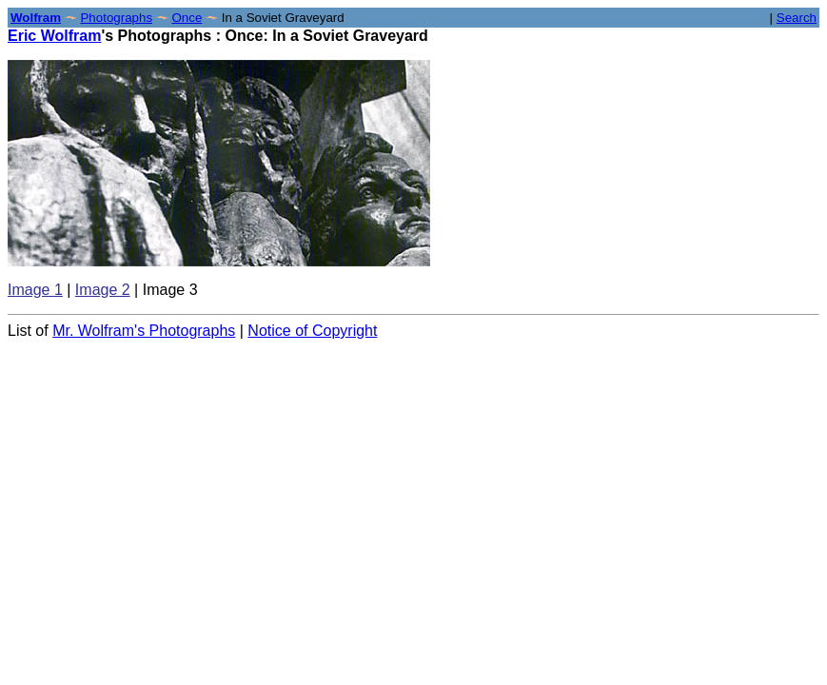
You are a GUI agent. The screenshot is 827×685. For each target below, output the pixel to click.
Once (186, 17)
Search (797, 17)
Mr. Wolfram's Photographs (143, 331)
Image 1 (35, 290)
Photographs (116, 17)
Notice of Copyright (312, 331)
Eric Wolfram (54, 36)
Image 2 (102, 290)
